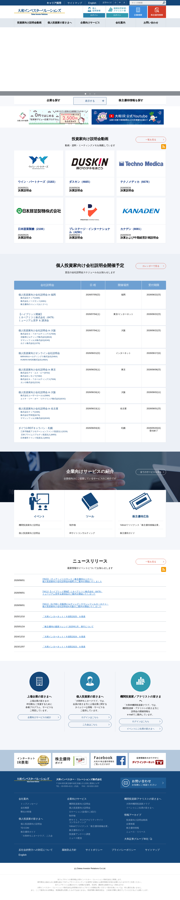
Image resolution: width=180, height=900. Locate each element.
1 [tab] (85, 93)
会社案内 (23, 799)
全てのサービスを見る (150, 472)
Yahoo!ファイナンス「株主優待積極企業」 (140, 525)
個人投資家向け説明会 (29, 533)
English (92, 3)
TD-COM (25, 828)
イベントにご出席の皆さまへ (140, 728)
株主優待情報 (132, 828)
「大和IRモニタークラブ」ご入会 (37, 836)
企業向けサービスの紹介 (39, 717)
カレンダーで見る (150, 266)
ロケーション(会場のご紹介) (82, 811)
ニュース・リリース (135, 832)
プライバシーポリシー (124, 850)
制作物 (72, 525)
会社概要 (25, 808)
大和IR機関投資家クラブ (138, 804)
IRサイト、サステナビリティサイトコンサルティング (86, 821)
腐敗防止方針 (69, 850)
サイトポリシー (94, 850)
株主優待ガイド (127, 533)
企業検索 (130, 824)
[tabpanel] (90, 66)
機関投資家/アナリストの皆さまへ (142, 799)
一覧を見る (151, 139)
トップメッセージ (29, 804)
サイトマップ (74, 3)
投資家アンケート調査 (79, 834)
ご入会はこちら (89, 724)
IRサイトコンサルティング (82, 533)
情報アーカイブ (132, 815)
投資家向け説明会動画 (136, 820)
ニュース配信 (75, 838)
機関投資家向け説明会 (29, 525)
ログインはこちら (89, 717)
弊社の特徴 (26, 811)
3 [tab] (94, 93)
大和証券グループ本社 (136, 839)
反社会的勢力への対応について (36, 850)
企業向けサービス (77, 799)
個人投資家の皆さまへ (31, 818)
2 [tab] (90, 93)
